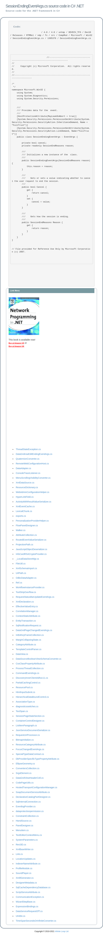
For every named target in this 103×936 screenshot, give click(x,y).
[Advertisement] (21, 398)
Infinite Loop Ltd (61, 931)
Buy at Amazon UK (16, 346)
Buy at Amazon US (16, 343)
